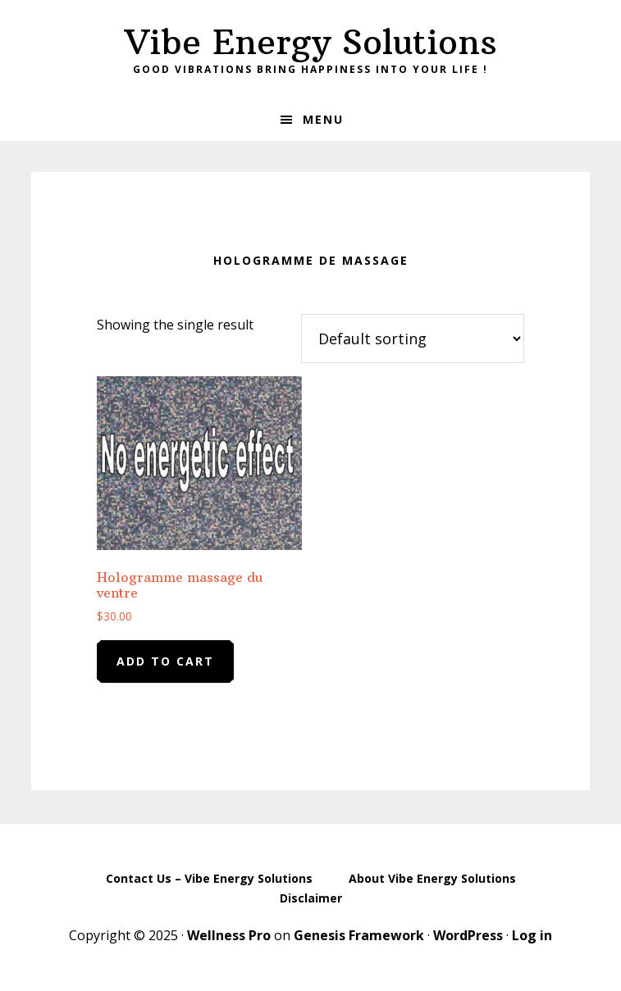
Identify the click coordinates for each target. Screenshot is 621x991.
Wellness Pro (229, 935)
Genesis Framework (359, 935)
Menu (323, 119)
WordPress (468, 935)
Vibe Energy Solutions (311, 41)
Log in (532, 935)
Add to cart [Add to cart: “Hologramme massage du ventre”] (165, 661)
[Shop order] (412, 338)
